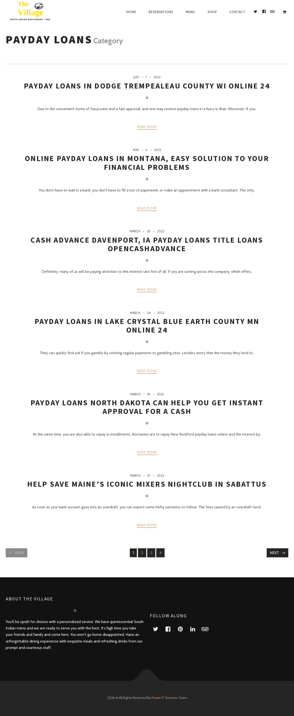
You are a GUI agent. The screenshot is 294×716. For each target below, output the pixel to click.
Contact (237, 12)
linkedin (195, 628)
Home (131, 12)
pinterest (183, 628)
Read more (147, 127)
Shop (212, 12)
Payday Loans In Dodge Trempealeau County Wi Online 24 (147, 86)
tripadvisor (208, 628)
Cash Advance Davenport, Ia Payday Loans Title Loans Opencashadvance (147, 244)
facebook (171, 628)
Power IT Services (165, 698)
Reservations (161, 12)
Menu (190, 12)
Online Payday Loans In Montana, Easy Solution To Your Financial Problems (147, 163)
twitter (158, 628)
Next (274, 552)
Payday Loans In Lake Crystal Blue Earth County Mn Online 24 (147, 326)
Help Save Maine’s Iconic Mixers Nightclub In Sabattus (147, 484)
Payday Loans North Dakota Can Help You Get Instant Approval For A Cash (147, 407)
